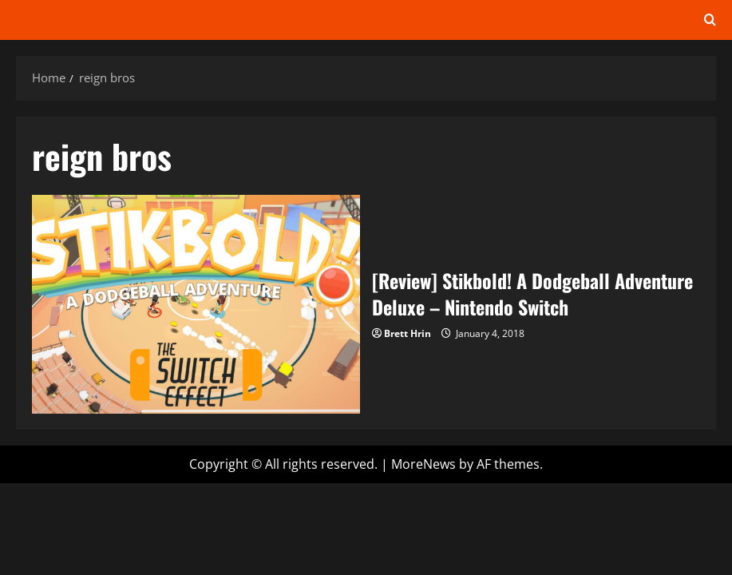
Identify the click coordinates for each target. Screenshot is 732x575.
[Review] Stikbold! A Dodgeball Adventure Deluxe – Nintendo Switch (196, 304)
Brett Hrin (407, 333)
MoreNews (423, 464)
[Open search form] (710, 20)
